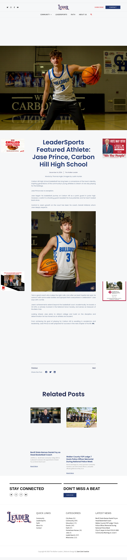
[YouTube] (17, 7)
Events (68, 528)
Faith (38, 526)
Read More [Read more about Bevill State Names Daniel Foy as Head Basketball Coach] (34, 469)
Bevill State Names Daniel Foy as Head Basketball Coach (43, 455)
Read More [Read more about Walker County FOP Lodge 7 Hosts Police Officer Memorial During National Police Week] (70, 476)
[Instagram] (11, 7)
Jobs (67, 535)
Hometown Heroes (72, 533)
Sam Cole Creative (83, 554)
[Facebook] (14, 7)
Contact (39, 531)
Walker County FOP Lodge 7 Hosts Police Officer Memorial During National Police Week (80, 460)
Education (69, 526)
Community (40, 521)
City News (69, 521)
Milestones (69, 540)
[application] (53, 14)
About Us (39, 528)
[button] (99, 7)
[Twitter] (7, 7)
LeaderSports (41, 523)
